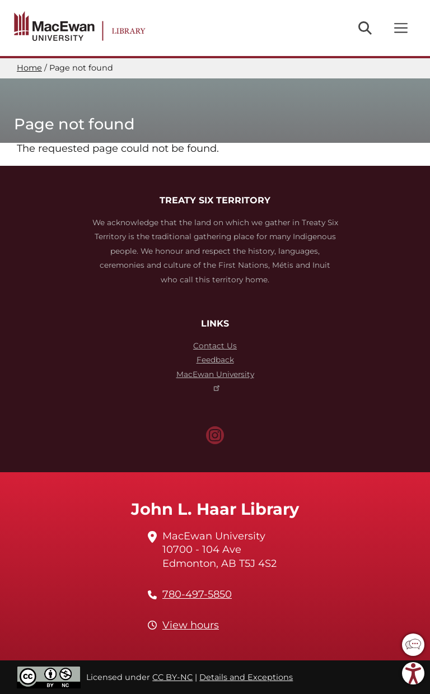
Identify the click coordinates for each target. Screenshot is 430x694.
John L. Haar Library (215, 509)
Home (29, 68)
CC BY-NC (172, 677)
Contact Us (215, 345)
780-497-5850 (197, 594)
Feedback (215, 359)
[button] (413, 645)
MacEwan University (215, 374)
